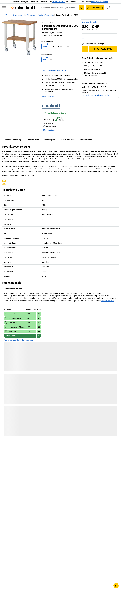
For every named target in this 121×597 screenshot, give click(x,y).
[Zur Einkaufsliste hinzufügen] (85, 49)
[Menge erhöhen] (98, 38)
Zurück (6, 14)
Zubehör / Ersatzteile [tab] (67, 140)
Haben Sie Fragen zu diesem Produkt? (96, 95)
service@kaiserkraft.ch (99, 2)
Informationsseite (107, 301)
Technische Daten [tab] (32, 140)
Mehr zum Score (49, 130)
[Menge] (91, 38)
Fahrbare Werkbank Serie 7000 (66, 15)
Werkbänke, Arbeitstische (27, 15)
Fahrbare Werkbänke (45, 15)
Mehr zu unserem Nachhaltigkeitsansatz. (19, 340)
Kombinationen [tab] (86, 140)
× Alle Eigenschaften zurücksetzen (53, 70)
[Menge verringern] (83, 38)
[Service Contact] (116, 585)
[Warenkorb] (116, 8)
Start (15, 15)
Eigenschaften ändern (90, 22)
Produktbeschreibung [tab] (13, 140)
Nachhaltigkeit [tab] (49, 140)
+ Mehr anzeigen (48, 96)
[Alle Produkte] (4, 7)
